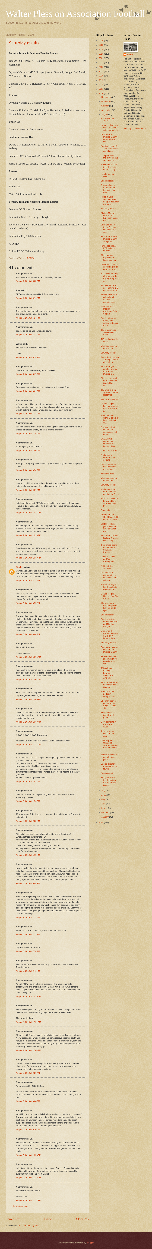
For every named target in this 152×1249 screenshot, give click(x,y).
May (103, 799)
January (105, 817)
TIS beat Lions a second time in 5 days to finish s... (109, 287)
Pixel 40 (20, 567)
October (105, 106)
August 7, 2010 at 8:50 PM (28, 470)
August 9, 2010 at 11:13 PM (28, 1177)
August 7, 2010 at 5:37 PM (28, 374)
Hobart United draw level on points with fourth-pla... (109, 127)
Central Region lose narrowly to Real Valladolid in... (109, 407)
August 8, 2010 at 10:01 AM (28, 657)
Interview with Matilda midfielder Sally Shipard (109, 310)
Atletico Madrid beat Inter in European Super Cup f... (109, 216)
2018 (101, 76)
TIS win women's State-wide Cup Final (109, 332)
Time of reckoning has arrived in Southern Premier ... (109, 548)
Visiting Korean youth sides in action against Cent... (108, 527)
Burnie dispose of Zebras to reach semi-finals (109, 148)
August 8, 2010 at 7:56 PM (28, 951)
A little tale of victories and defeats (108, 457)
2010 (101, 93)
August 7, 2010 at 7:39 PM (28, 433)
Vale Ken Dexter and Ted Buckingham (108, 559)
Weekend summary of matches (109, 347)
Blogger (90, 1243)
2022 (101, 58)
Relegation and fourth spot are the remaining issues (108, 781)
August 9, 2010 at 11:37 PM (28, 1200)
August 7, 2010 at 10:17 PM (28, 512)
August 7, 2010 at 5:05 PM (28, 281)
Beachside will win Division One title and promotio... (110, 239)
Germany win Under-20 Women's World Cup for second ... (109, 745)
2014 (101, 84)
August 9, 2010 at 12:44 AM (28, 1050)
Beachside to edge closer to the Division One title (110, 649)
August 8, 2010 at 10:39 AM (28, 722)
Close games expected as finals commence (110, 257)
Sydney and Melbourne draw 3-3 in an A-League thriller (109, 634)
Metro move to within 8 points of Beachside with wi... (109, 419)
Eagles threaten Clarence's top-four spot (109, 766)
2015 (101, 80)
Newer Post (13, 1219)
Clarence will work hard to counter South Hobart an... (109, 382)
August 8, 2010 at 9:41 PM (28, 971)
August (104, 114)
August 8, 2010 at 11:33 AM (28, 744)
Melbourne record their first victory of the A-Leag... (109, 167)
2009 (101, 822)
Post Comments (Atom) (28, 1225)
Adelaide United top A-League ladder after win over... (110, 359)
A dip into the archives (107, 567)
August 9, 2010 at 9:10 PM (28, 1129)
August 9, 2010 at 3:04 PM (28, 1101)
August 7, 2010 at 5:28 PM (28, 357)
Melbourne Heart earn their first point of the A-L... (110, 491)
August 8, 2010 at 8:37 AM (28, 580)
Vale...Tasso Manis (109, 450)
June (103, 795)
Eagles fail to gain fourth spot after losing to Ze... (109, 587)
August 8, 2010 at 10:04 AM (28, 679)
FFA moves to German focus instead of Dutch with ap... (109, 576)
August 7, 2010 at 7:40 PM (28, 450)
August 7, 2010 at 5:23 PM (28, 335)
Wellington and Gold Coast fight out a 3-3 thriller (109, 517)
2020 (101, 67)
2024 (101, 49)
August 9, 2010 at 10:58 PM (28, 1155)
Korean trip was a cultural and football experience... (109, 298)
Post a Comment (20, 1206)
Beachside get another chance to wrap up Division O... (109, 370)
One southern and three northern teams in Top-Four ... (109, 189)
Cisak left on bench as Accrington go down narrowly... (109, 267)
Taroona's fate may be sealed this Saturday (109, 684)
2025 (101, 45)
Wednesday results (109, 399)
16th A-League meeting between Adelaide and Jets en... (108, 673)
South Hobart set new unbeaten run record (108, 466)
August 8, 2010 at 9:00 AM (28, 634)
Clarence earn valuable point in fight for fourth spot (109, 606)
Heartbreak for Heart (107, 175)
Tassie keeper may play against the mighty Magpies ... (109, 277)
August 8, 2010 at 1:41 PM (28, 781)
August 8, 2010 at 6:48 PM (28, 883)
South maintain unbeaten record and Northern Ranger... (109, 623)
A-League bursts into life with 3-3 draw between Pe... (109, 660)
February (105, 812)
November (106, 101)
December (106, 97)
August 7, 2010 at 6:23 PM (28, 414)
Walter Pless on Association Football (75, 13)
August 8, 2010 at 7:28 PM (28, 917)
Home (48, 1219)
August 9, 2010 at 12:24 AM (28, 1022)
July (103, 790)
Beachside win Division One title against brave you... (110, 138)
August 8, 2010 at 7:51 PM (28, 934)
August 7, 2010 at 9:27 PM (28, 490)
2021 (101, 62)
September (106, 110)
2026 (101, 41)
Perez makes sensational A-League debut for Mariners (110, 200)
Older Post (82, 1219)
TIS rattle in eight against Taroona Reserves (109, 392)
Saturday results (24, 42)
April (103, 804)
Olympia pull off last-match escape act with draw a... (109, 431)
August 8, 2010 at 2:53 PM (28, 801)
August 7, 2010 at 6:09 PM (28, 391)
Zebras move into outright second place (109, 757)
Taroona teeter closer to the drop (107, 733)
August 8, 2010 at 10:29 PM (28, 996)
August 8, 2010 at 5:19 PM (28, 855)
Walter (130, 54)
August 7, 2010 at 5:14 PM (28, 298)
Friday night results (109, 510)
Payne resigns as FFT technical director (109, 248)
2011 (101, 89)
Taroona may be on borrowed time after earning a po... (109, 502)
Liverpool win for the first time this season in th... (109, 158)
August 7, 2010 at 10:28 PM (28, 535)
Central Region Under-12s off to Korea (109, 596)
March (104, 808)
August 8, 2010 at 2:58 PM (28, 821)
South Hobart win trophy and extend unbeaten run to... (109, 322)
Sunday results (107, 181)
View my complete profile (135, 128)
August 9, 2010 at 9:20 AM (28, 1073)
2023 (101, 54)
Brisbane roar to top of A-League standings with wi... (109, 228)
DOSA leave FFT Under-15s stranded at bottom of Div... (109, 442)
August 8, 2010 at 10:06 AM (28, 699)
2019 (101, 71)
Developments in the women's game (108, 724)
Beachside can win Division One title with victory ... (110, 538)
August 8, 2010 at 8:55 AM (28, 603)
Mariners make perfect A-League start (108, 694)
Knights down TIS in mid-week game (109, 715)
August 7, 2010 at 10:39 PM (28, 558)
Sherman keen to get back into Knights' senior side (109, 704)
